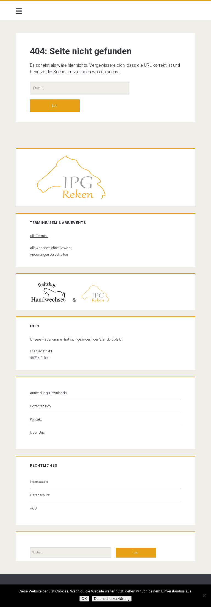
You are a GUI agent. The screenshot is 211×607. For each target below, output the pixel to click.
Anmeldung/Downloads (48, 393)
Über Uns (37, 432)
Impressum (39, 482)
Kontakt (36, 419)
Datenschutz (40, 495)
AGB (33, 508)
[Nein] (204, 595)
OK (84, 599)
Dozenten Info (40, 406)
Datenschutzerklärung (112, 599)
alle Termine (39, 236)
